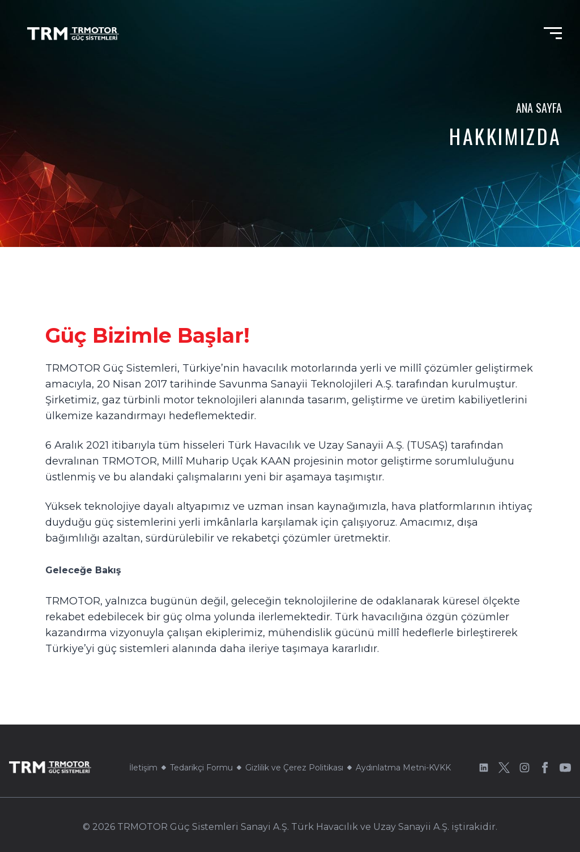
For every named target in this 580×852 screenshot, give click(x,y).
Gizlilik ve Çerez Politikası (294, 767)
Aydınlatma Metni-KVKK (403, 767)
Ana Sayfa (539, 107)
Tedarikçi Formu (201, 767)
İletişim (143, 767)
